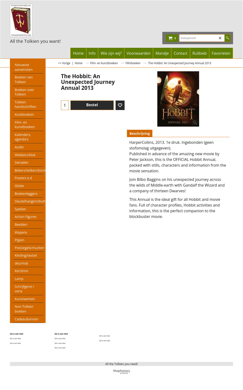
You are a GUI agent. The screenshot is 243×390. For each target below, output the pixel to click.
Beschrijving (140, 133)
